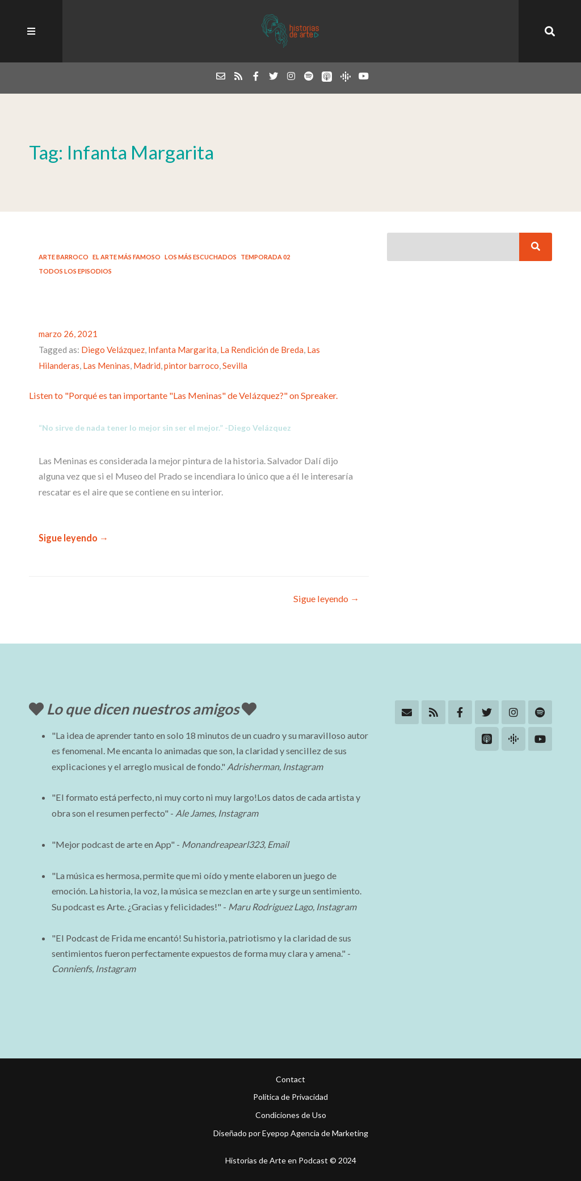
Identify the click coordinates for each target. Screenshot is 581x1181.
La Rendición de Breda (262, 349)
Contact (290, 1079)
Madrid (147, 365)
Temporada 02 (265, 256)
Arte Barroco (64, 256)
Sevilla (234, 365)
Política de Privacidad (290, 1097)
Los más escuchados (201, 256)
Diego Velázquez (113, 349)
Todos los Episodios (75, 271)
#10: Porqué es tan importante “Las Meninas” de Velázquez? (195, 301)
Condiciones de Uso (290, 1115)
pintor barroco (191, 365)
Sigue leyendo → (73, 537)
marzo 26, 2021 (68, 334)
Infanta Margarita (182, 349)
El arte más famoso (126, 256)
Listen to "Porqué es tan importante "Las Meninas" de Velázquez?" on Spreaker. (183, 395)
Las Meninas (106, 365)
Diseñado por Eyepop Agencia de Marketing (290, 1133)
